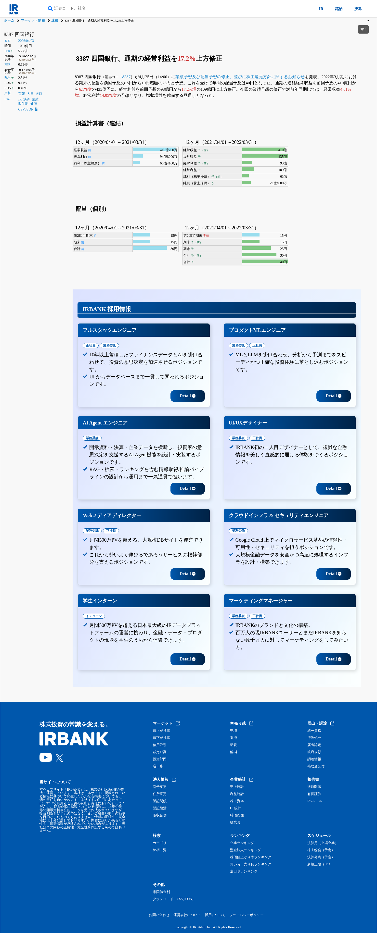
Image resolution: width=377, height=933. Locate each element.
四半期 (23, 103)
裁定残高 (160, 752)
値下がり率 (161, 738)
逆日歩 (158, 766)
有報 (21, 94)
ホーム (9, 20)
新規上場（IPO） (320, 864)
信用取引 (160, 745)
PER (7, 51)
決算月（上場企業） (322, 843)
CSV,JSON (27, 109)
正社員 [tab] (90, 345)
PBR (7, 64)
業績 (35, 99)
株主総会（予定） (321, 850)
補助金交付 (316, 766)
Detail (187, 395)
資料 (7, 93)
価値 (33, 103)
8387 (7, 40)
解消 (233, 752)
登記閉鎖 (160, 801)
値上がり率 (161, 731)
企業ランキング (242, 843)
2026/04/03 (26, 41)
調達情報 (314, 759)
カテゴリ (160, 843)
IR (321, 9)
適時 (38, 94)
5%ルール (314, 801)
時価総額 (237, 815)
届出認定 (314, 745)
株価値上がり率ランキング (250, 857)
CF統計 (235, 808)
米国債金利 (161, 892)
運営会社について (187, 915)
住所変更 (160, 794)
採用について (215, 915)
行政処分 (314, 738)
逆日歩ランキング (244, 871)
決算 (358, 9)
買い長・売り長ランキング (250, 864)
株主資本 (237, 801)
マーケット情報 (33, 20)
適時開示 (314, 787)
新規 (233, 745)
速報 (54, 20)
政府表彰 (314, 752)
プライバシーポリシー (246, 915)
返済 (233, 738)
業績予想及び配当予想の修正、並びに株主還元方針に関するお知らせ (240, 77)
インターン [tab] (94, 616)
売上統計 (237, 787)
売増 (233, 731)
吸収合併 (160, 815)
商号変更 (160, 787)
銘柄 (339, 9)
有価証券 (314, 794)
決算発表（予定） (321, 857)
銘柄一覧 (160, 850)
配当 (7, 77)
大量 (30, 94)
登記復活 (160, 808)
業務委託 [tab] (109, 345)
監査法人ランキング (245, 850)
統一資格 (314, 731)
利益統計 (237, 794)
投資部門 (160, 759)
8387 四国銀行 (19, 34)
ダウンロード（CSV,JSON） (174, 899)
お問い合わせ (159, 915)
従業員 (235, 822)
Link (7, 99)
